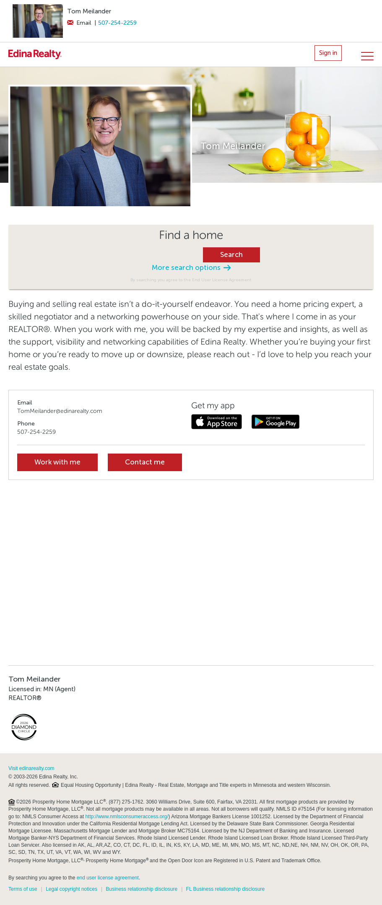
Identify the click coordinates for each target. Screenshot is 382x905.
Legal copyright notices (71, 889)
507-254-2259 (117, 23)
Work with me (57, 462)
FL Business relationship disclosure (225, 889)
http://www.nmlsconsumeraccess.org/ (126, 816)
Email (79, 23)
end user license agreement (108, 878)
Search (231, 255)
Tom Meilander (89, 11)
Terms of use (22, 889)
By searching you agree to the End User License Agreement (191, 279)
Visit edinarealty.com (31, 768)
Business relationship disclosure (141, 889)
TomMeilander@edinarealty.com (59, 411)
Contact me (145, 462)
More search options (191, 268)
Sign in (328, 52)
